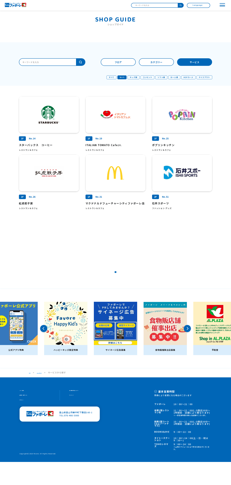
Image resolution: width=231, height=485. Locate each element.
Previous (43, 351)
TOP (31, 395)
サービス (194, 62)
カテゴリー (156, 62)
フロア (118, 62)
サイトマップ (76, 420)
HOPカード (25, 426)
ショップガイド (48, 395)
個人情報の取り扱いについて (84, 414)
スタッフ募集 (26, 414)
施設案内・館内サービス (32, 420)
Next (187, 351)
